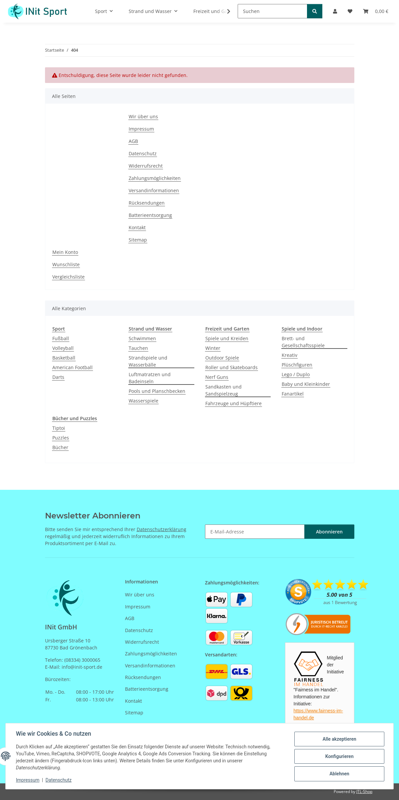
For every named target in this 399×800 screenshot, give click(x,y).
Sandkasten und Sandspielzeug (223, 390)
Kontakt (137, 227)
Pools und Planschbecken (157, 391)
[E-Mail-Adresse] (255, 531)
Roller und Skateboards (231, 367)
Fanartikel (293, 394)
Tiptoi (58, 428)
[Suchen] (272, 11)
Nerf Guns (216, 377)
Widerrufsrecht (146, 166)
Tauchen (138, 348)
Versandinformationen (154, 190)
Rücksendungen (147, 203)
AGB (133, 141)
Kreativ (289, 355)
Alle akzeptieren (339, 739)
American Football (72, 367)
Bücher (60, 447)
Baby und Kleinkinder (306, 384)
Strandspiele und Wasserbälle (148, 361)
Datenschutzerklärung (161, 529)
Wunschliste (66, 264)
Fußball (60, 338)
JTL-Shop (364, 791)
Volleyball (63, 348)
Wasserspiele (143, 401)
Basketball (63, 358)
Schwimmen (142, 338)
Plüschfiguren (297, 365)
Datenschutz (59, 780)
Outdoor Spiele (222, 358)
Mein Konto (65, 252)
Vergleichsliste (68, 277)
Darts (58, 377)
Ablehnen (339, 773)
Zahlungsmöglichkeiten (155, 178)
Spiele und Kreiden (226, 338)
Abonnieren (329, 531)
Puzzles (60, 437)
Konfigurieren (339, 756)
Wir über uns (143, 116)
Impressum (28, 780)
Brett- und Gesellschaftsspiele (303, 342)
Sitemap (138, 240)
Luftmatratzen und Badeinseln (150, 378)
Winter (212, 348)
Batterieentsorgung (150, 215)
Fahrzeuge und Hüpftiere (233, 403)
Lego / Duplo (296, 374)
